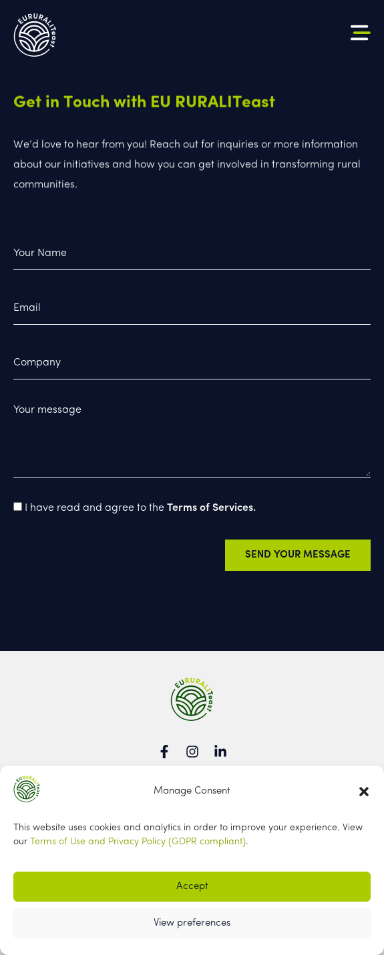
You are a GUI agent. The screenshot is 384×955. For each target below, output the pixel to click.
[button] (364, 791)
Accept (192, 887)
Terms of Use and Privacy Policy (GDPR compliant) (138, 842)
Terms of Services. (211, 512)
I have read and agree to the (140, 512)
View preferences (192, 923)
